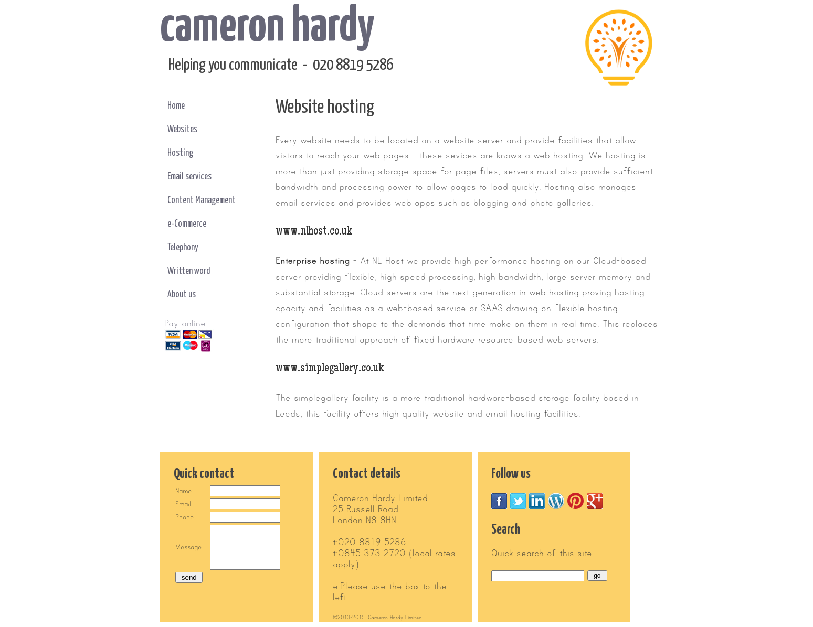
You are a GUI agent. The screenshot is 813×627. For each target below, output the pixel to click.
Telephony (182, 247)
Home (176, 106)
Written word (188, 271)
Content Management (201, 200)
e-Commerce (186, 224)
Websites (182, 129)
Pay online (185, 323)
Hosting (180, 153)
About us (181, 295)
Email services (189, 177)
